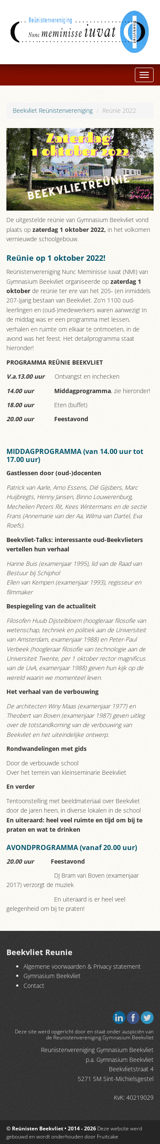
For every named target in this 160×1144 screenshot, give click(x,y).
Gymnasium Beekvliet (52, 976)
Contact (33, 985)
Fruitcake (107, 1136)
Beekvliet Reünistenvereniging (53, 110)
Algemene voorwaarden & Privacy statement (82, 966)
